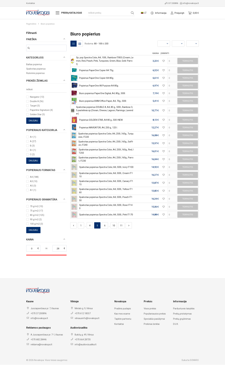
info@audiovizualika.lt (85, 344)
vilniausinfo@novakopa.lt (87, 318)
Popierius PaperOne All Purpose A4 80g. (99, 85)
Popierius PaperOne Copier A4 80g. (96, 78)
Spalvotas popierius (36, 69)
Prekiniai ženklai (152, 324)
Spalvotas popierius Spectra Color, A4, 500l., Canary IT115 (106, 183)
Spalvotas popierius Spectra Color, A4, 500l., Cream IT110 (106, 175)
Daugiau (33, 120)
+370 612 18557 (83, 313)
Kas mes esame (122, 313)
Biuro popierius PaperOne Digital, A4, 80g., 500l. (102, 93)
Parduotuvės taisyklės (184, 308)
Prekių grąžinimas (182, 319)
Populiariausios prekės (155, 313)
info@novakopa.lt (189, 3)
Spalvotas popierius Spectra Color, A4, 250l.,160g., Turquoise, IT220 (105, 135)
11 (121, 225)
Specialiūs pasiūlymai (154, 319)
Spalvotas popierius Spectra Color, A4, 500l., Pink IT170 (106, 214)
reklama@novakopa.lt (41, 344)
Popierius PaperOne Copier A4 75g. (96, 70)
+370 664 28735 (83, 339)
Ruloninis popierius (35, 73)
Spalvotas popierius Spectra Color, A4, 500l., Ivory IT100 (106, 167)
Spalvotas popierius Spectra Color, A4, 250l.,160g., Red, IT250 (106, 151)
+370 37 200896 (39, 313)
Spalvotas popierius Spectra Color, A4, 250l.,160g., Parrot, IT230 (106, 159)
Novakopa (39, 360)
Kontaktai (30, 3)
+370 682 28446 (39, 339)
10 (113, 225)
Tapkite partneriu (122, 319)
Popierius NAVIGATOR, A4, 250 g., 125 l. (98, 127)
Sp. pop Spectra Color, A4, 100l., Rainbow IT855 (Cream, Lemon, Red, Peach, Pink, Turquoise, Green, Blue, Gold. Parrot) (104, 60)
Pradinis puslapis (122, 308)
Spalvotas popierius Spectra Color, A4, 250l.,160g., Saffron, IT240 (105, 143)
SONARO (194, 360)
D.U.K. (175, 324)
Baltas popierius (34, 64)
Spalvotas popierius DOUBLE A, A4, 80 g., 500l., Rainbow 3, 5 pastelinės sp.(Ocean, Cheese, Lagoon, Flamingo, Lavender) (104, 110)
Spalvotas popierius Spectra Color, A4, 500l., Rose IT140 (105, 207)
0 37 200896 (171, 3)
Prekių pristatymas (182, 313)
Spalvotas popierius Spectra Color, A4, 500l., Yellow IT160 (106, 191)
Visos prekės (150, 308)
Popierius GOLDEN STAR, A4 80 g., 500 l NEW (101, 120)
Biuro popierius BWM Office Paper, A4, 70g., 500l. (103, 101)
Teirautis (187, 61)
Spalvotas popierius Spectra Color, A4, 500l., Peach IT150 (105, 199)
